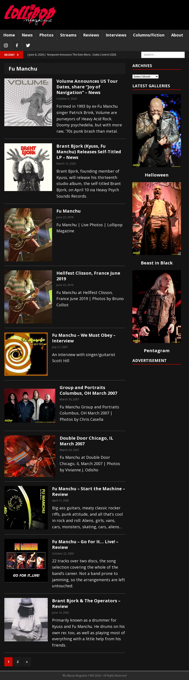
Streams (68, 35)
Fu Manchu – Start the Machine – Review (88, 491)
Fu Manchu (68, 211)
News (27, 35)
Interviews (116, 35)
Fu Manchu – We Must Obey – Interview (83, 338)
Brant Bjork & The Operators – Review (86, 603)
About (177, 35)
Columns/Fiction (148, 35)
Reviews (91, 35)
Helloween (157, 175)
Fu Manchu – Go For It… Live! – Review (85, 544)
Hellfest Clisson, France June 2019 (88, 276)
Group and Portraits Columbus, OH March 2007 (88, 390)
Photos (46, 35)
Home (9, 35)
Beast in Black (157, 263)
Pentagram (156, 350)
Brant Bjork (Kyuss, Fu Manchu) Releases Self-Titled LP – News (88, 151)
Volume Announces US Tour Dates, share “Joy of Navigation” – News (87, 86)
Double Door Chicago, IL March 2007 (86, 441)
